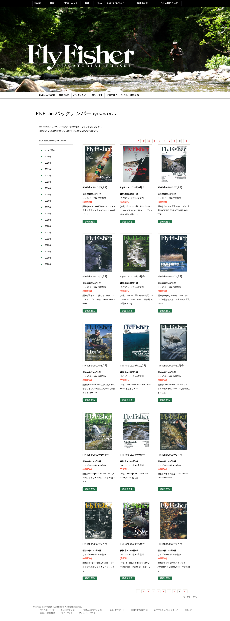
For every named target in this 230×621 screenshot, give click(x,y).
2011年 (48, 169)
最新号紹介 (64, 95)
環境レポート (190, 610)
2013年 (48, 182)
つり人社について (169, 3)
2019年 (48, 220)
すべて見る (50, 150)
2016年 (48, 201)
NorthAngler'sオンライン (93, 610)
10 (185, 141)
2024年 (48, 251)
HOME (37, 3)
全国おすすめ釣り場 (139, 610)
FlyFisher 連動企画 (130, 95)
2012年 (48, 175)
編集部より (142, 3)
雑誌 (52, 3)
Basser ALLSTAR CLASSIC (110, 3)
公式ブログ (111, 95)
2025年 (48, 258)
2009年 (48, 156)
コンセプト (97, 95)
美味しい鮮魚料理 (47, 613)
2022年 (48, 239)
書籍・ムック (70, 3)
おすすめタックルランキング (166, 610)
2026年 (48, 264)
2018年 (48, 213)
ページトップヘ (190, 597)
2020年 (48, 226)
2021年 (48, 232)
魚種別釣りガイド (117, 610)
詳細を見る (90, 222)
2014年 (48, 188)
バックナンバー (80, 95)
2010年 (48, 163)
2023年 (48, 245)
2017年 (48, 207)
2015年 (48, 194)
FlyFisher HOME (47, 95)
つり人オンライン (47, 610)
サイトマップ (66, 613)
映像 (87, 3)
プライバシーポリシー (88, 613)
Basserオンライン (68, 610)
